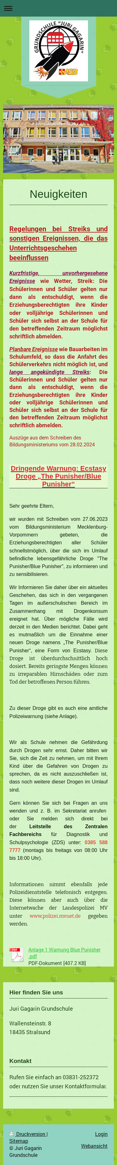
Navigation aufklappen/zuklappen (58, 8)
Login (101, 1134)
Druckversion (27, 1134)
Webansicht (94, 1145)
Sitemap (18, 1140)
